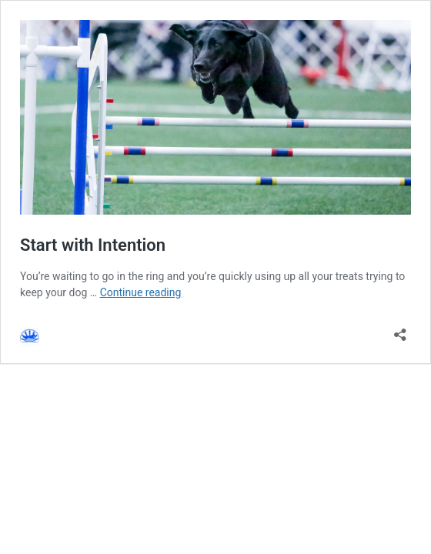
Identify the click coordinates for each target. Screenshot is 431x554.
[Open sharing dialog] (400, 330)
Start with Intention (92, 245)
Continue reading (141, 292)
